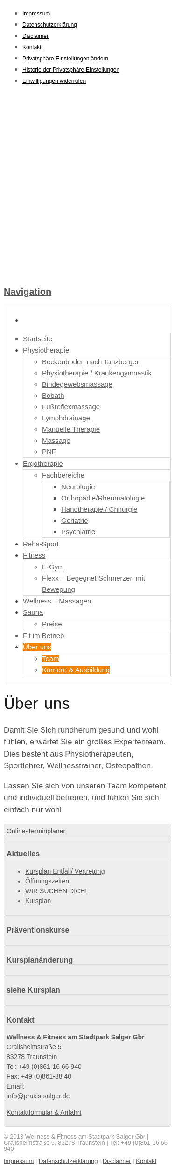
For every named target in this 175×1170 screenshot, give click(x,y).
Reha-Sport (41, 544)
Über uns (37, 647)
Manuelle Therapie (71, 429)
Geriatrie (74, 520)
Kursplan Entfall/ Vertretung (65, 871)
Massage (56, 440)
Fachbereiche (63, 475)
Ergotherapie (43, 463)
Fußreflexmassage (71, 407)
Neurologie (78, 487)
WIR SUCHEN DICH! (56, 891)
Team (50, 658)
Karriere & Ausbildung (76, 670)
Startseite (37, 339)
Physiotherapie (46, 350)
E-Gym (53, 567)
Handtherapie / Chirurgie (99, 509)
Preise (52, 624)
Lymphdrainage (66, 418)
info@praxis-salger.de (38, 1096)
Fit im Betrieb (43, 636)
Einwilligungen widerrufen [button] (54, 81)
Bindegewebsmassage (77, 384)
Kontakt (32, 47)
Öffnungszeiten (47, 881)
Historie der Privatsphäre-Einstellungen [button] (70, 69)
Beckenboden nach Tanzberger (90, 362)
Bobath (53, 395)
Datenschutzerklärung (49, 25)
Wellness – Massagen (57, 601)
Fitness (34, 555)
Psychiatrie (78, 532)
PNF (49, 452)
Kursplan (38, 901)
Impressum (36, 13)
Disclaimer (35, 36)
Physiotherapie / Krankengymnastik (97, 373)
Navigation (27, 292)
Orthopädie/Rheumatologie (103, 498)
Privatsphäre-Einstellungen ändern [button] (65, 58)
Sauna (33, 612)
